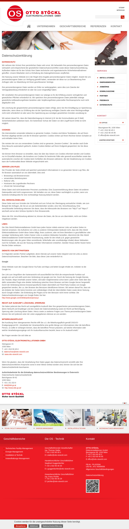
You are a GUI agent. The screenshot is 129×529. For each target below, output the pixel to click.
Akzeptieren (20, 526)
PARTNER (104, 96)
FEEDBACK (104, 100)
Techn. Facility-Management (14, 428)
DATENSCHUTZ (106, 105)
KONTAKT (116, 26)
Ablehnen (34, 526)
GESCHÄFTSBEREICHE (73, 26)
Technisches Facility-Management (19, 448)
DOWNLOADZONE (107, 91)
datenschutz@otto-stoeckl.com (16, 352)
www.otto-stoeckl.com (13, 354)
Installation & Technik (75, 428)
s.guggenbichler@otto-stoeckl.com (60, 469)
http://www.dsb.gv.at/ (13, 388)
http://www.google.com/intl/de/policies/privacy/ (20, 298)
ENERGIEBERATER (107, 82)
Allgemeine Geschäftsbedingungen (100, 469)
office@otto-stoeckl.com (109, 135)
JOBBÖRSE (104, 87)
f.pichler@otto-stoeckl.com (57, 481)
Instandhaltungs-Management (110, 428)
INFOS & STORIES (107, 78)
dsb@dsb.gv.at (10, 385)
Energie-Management (14, 452)
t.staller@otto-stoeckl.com (56, 455)
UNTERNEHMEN (46, 26)
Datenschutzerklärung (94, 475)
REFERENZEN (98, 26)
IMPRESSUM (120, 10)
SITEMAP (121, 7)
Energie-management (43, 428)
